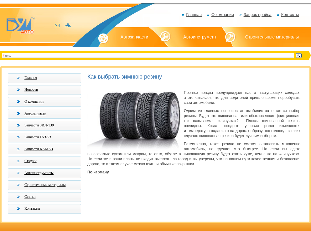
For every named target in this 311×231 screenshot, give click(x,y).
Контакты (290, 14)
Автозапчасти (134, 36)
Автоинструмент (199, 36)
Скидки (30, 161)
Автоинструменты (39, 173)
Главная (193, 14)
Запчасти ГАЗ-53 (37, 137)
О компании (222, 14)
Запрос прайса (258, 14)
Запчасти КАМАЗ (38, 149)
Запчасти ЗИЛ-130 (39, 125)
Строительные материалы (272, 36)
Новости (31, 89)
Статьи (29, 196)
